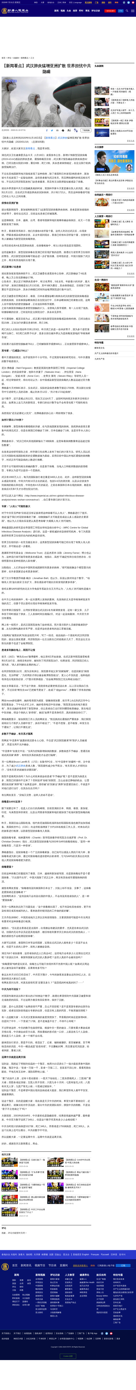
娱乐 (29, 1280)
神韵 (36, 2)
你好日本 (100, 1282)
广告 (96, 2)
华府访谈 (39, 1299)
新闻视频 (40, 1275)
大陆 (14, 1290)
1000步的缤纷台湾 (103, 1307)
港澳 (21, 1280)
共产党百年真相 (119, 1286)
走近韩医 (83, 1296)
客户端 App (92, 1333)
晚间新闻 (39, 1289)
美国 (14, 1283)
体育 (29, 1283)
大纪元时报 (30, 1339)
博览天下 (16, 1301)
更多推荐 (130, 188)
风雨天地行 (117, 1306)
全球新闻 (39, 1279)
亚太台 (66, 1254)
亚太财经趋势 (41, 1309)
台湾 (21, 1283)
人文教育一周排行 (103, 216)
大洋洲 (37, 1254)
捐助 (103, 2)
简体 (64, 2)
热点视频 (26, 1295)
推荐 (75, 11)
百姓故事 (117, 1312)
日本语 (114, 1254)
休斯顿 (44, 1254)
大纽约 (14, 1254)
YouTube (133, 2)
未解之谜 (68, 1279)
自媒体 (16, 58)
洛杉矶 (29, 1254)
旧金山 (58, 1254)
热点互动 (54, 1282)
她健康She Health (87, 1282)
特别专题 (99, 342)
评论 (9, 58)
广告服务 (70, 1333)
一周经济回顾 (41, 1302)
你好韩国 (100, 1286)
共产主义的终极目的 (121, 1289)
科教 (21, 1290)
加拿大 (21, 1254)
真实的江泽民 (118, 1299)
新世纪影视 (108, 1339)
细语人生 (54, 1316)
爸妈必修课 (69, 1296)
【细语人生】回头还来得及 (106, 175)
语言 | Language (75, 2)
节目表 (52, 1265)
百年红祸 (117, 1302)
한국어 (122, 1254)
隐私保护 (38, 1333)
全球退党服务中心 (67, 1339)
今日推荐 (99, 147)
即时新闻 (16, 1298)
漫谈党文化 (117, 1316)
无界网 (98, 1339)
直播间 (64, 1265)
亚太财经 (39, 1312)
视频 (63, 11)
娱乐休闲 (101, 1275)
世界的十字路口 (56, 1306)
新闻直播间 (111, 11)
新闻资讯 (26, 1265)
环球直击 (39, 1282)
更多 (118, 1339)
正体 (59, 2)
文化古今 (68, 1299)
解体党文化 (100, 348)
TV (121, 11)
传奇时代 (117, 1282)
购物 (116, 2)
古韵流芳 (68, 1286)
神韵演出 (16, 1305)
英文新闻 (88, 2)
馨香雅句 (68, 1289)
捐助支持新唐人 (80, 1265)
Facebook (124, 2)
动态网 (89, 1339)
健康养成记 (84, 1289)
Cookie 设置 (68, 1356)
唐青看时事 (55, 1302)
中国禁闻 (39, 1286)
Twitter (128, 2)
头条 (69, 11)
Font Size (69, 130)
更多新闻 (130, 210)
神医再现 (83, 1292)
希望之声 (53, 1339)
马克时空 (54, 1309)
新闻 (56, 11)
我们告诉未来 (118, 1279)
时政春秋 (54, 1289)
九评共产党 (100, 359)
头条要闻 (16, 1295)
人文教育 (70, 1275)
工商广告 (117, 1322)
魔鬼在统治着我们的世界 (123, 1292)
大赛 (42, 2)
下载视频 (86, 130)
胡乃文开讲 (84, 1286)
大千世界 (100, 1299)
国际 (14, 1280)
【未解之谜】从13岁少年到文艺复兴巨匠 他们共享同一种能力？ (121, 265)
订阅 (123, 1265)
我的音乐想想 (102, 1312)
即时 (81, 11)
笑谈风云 (68, 1282)
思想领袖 (54, 1292)
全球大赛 (26, 1305)
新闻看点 (24, 58)
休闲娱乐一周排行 (103, 195)
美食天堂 (100, 1289)
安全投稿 (59, 1333)
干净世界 (42, 1339)
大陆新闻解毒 (55, 1312)
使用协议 (49, 1333)
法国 (51, 1254)
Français (95, 1254)
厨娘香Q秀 (100, 1302)
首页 (3, 58)
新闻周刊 (39, 1296)
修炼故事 (117, 1319)
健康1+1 (83, 1279)
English (85, 1254)
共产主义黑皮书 (119, 1309)
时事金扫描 (55, 1286)
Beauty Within (102, 1296)
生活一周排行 (101, 280)
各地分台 (50, 2)
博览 (87, 11)
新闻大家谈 (55, 1279)
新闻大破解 (55, 1296)
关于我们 (17, 1333)
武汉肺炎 (62, 137)
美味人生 (100, 1292)
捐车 (110, 2)
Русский (105, 1254)
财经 (21, 1287)
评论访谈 (95, 11)
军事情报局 (55, 1299)
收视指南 (28, 1333)
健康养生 (84, 1275)
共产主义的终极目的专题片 (106, 353)
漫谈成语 (68, 1292)
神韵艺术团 (18, 1339)
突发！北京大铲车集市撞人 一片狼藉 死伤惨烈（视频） (122, 92)
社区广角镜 (40, 1306)
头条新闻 (99, 66)
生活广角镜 (101, 1279)
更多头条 (130, 141)
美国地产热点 (70, 1302)
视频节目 (40, 1265)
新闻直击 (39, 1292)
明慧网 (80, 1339)
